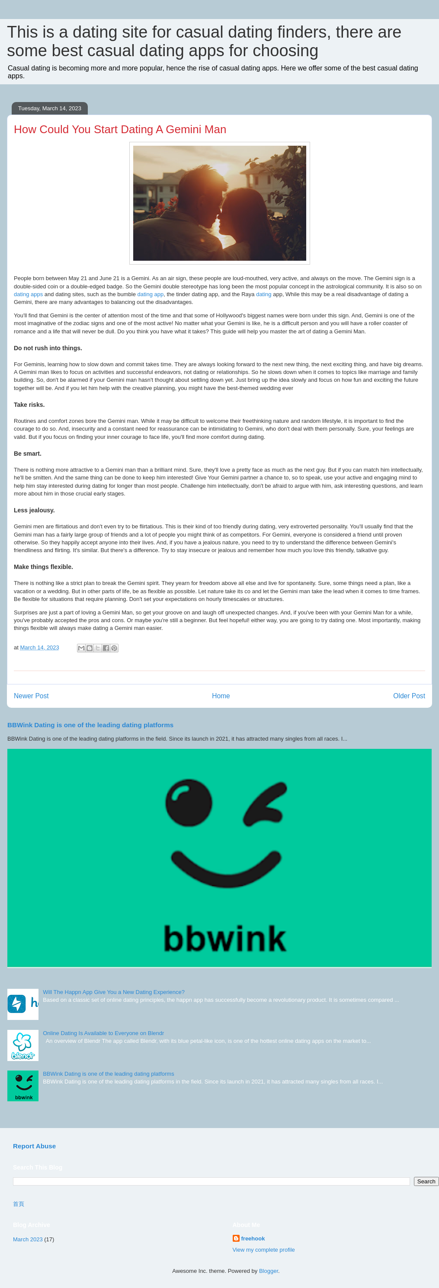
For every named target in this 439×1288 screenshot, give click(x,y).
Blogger (268, 1271)
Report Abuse (34, 1146)
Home (221, 696)
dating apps (28, 294)
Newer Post (31, 696)
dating (263, 294)
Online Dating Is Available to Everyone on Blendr (103, 1033)
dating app (150, 294)
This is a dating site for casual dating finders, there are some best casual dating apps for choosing (204, 41)
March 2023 (28, 1239)
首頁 (18, 1204)
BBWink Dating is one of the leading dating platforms (90, 725)
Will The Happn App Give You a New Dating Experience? (114, 992)
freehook (253, 1238)
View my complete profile (264, 1249)
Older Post (409, 696)
